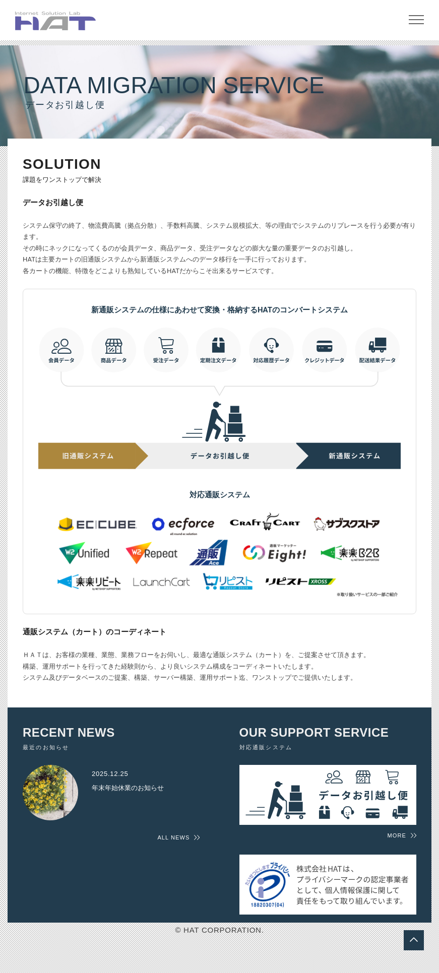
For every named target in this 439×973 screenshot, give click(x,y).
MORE (397, 841)
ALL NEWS (173, 844)
